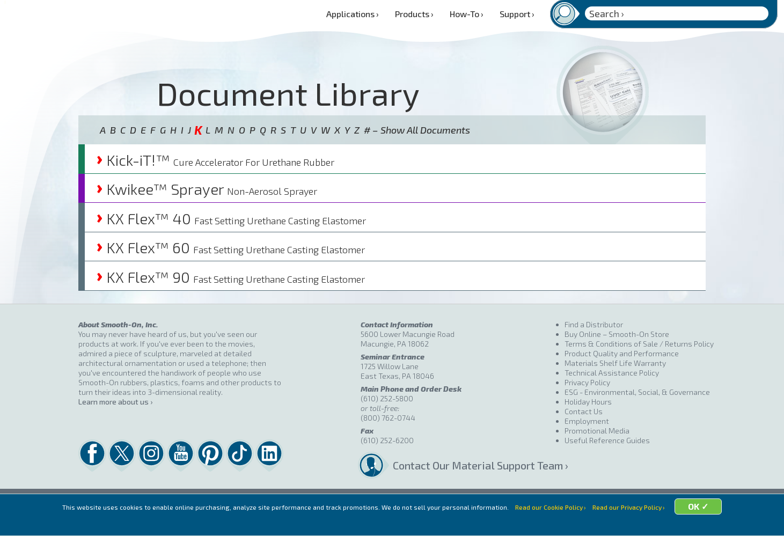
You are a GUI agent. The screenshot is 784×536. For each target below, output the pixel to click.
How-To (466, 14)
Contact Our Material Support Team (478, 465)
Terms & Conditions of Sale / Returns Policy (639, 343)
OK (709, 521)
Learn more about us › (115, 401)
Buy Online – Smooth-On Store (617, 334)
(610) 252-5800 (387, 398)
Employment (587, 420)
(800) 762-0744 (388, 417)
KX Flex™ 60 (231, 247)
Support (517, 14)
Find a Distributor (594, 324)
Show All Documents (425, 130)
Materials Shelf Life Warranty (615, 363)
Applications (352, 14)
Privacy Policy (587, 382)
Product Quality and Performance (622, 353)
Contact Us (584, 411)
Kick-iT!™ (215, 160)
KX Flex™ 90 (231, 277)
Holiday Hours (588, 401)
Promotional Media (597, 430)
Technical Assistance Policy (612, 372)
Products (414, 14)
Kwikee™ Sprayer (207, 189)
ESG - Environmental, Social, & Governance (637, 392)
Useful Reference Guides (607, 440)
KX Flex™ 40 (231, 218)
